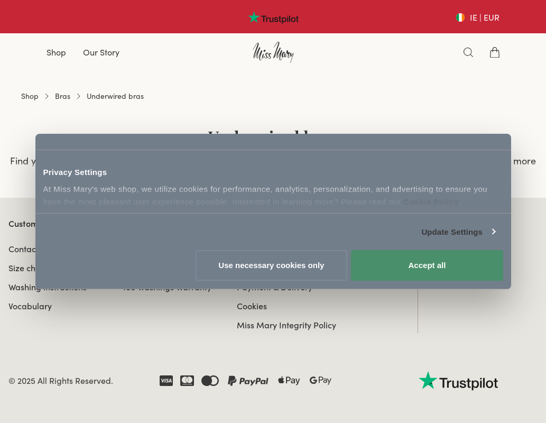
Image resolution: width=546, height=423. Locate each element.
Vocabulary (30, 306)
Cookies (252, 306)
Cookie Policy (431, 201)
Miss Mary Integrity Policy (286, 325)
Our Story (101, 52)
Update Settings (452, 231)
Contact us (28, 249)
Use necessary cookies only (271, 265)
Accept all (427, 265)
